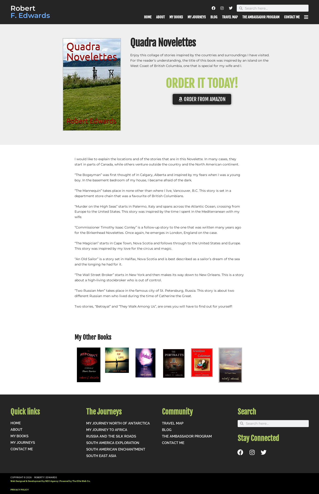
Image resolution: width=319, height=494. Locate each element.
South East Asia (101, 456)
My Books (176, 17)
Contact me (292, 17)
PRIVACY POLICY (19, 489)
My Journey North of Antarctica (118, 423)
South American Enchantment (115, 449)
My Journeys (197, 17)
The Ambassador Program (260, 17)
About (160, 17)
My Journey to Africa (106, 430)
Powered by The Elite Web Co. (75, 481)
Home (147, 17)
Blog (213, 17)
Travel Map (230, 17)
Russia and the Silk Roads (111, 436)
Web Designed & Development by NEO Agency (34, 481)
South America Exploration (112, 443)
